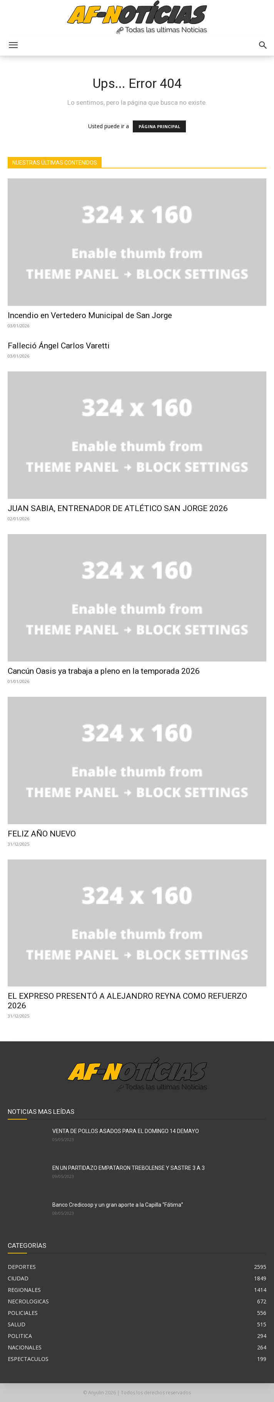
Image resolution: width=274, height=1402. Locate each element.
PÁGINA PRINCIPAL (159, 126)
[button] (13, 45)
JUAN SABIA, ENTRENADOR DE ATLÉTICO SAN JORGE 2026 (118, 508)
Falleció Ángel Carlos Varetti (59, 345)
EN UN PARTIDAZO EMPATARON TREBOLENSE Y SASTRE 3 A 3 (128, 1168)
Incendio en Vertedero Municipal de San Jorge (90, 315)
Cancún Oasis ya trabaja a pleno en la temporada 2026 (104, 671)
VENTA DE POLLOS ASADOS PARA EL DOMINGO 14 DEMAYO (125, 1131)
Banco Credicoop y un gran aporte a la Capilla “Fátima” (117, 1205)
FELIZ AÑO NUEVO (42, 833)
